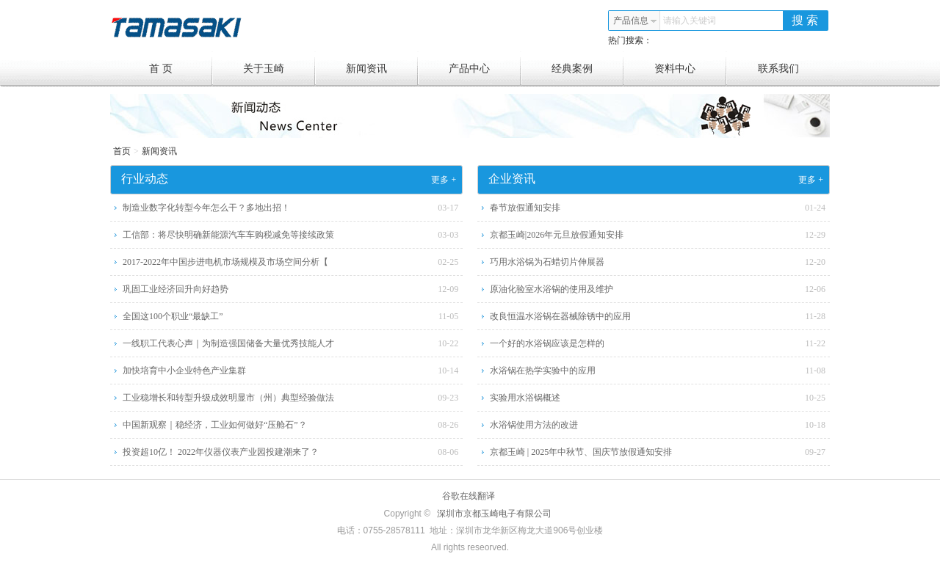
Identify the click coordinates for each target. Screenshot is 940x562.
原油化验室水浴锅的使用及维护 (551, 289)
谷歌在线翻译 (468, 496)
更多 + (443, 180)
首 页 (181, 69)
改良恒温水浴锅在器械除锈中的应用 (560, 316)
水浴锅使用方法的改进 (534, 425)
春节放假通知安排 (525, 207)
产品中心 (485, 69)
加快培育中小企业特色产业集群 (184, 370)
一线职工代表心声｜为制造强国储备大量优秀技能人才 (228, 343)
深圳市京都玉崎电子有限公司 (494, 513)
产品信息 (635, 20)
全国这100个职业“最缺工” (173, 316)
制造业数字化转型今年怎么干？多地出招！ (206, 207)
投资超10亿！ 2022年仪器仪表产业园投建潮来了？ (221, 452)
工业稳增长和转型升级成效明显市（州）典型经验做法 (228, 398)
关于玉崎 (279, 69)
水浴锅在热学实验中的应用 (543, 370)
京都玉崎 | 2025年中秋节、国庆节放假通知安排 (581, 452)
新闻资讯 (382, 69)
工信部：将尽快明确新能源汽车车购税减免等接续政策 (228, 235)
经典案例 (588, 69)
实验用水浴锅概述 (525, 398)
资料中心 (690, 69)
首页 (122, 151)
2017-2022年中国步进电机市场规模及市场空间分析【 (225, 262)
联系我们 (778, 68)
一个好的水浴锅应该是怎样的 (547, 343)
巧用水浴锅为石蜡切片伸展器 (547, 262)
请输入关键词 (689, 20)
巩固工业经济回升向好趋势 (175, 289)
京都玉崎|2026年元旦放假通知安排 (556, 235)
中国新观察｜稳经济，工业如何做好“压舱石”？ (215, 425)
